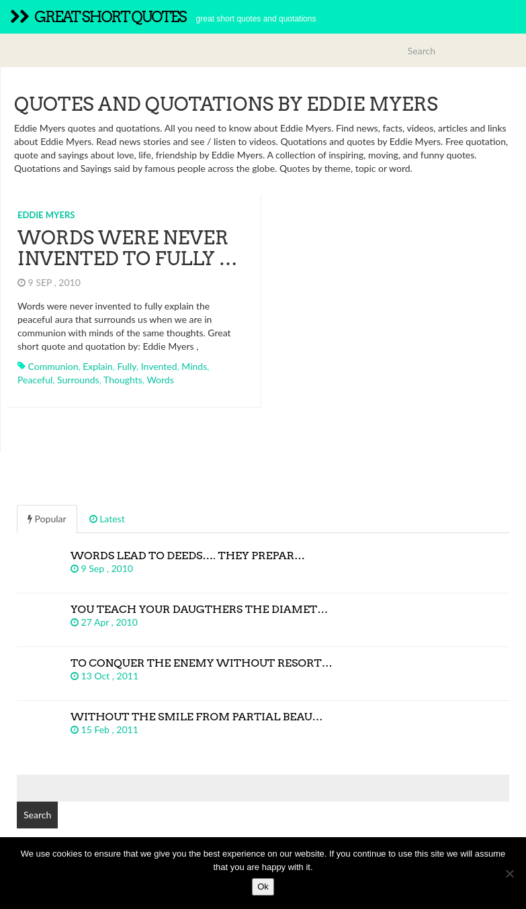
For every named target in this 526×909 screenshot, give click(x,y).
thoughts (122, 379)
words (159, 379)
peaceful (34, 379)
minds (194, 366)
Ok (263, 886)
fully (126, 366)
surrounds (78, 379)
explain (97, 366)
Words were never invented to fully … (127, 248)
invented (159, 366)
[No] (509, 873)
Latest (107, 518)
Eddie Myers (46, 214)
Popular (47, 518)
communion (53, 366)
